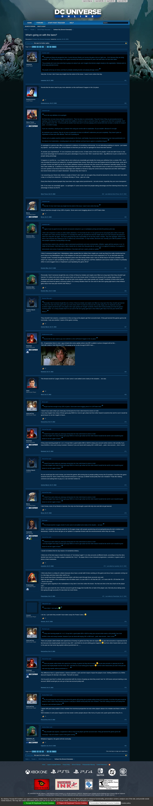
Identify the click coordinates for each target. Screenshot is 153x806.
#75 (103, 596)
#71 (125, 451)
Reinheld (29, 346)
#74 (105, 566)
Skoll (27, 390)
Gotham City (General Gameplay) (41, 39)
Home (29, 23)
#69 (125, 394)
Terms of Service (76, 764)
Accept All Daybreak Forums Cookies (39, 803)
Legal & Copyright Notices (54, 764)
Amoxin (28, 615)
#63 (103, 194)
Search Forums (30, 26)
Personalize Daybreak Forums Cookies (105, 803)
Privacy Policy (66, 764)
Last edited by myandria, (116, 566)
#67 (125, 327)
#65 (125, 268)
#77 (125, 651)
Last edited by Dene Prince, (115, 194)
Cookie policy (126, 803)
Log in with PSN (122, 1)
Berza (28, 213)
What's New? (41, 26)
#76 (125, 621)
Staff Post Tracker (56, 23)
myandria (29, 532)
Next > (54, 46)
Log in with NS (110, 1)
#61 (125, 80)
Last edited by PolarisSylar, (115, 596)
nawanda (58, 39)
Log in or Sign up (87, 1)
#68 (125, 371)
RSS (109, 764)
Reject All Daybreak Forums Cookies (72, 803)
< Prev (34, 46)
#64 (125, 217)
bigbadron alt (30, 738)
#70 (125, 421)
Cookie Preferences (102, 764)
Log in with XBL (100, 1)
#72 (125, 485)
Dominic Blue (30, 236)
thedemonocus (30, 99)
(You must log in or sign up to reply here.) (117, 751)
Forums (40, 23)
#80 (125, 745)
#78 (125, 687)
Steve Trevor (30, 122)
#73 (125, 513)
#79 (125, 719)
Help (72, 23)
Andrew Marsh (30, 310)
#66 (125, 291)
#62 (125, 103)
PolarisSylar (30, 585)
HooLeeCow (30, 413)
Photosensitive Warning (88, 764)
